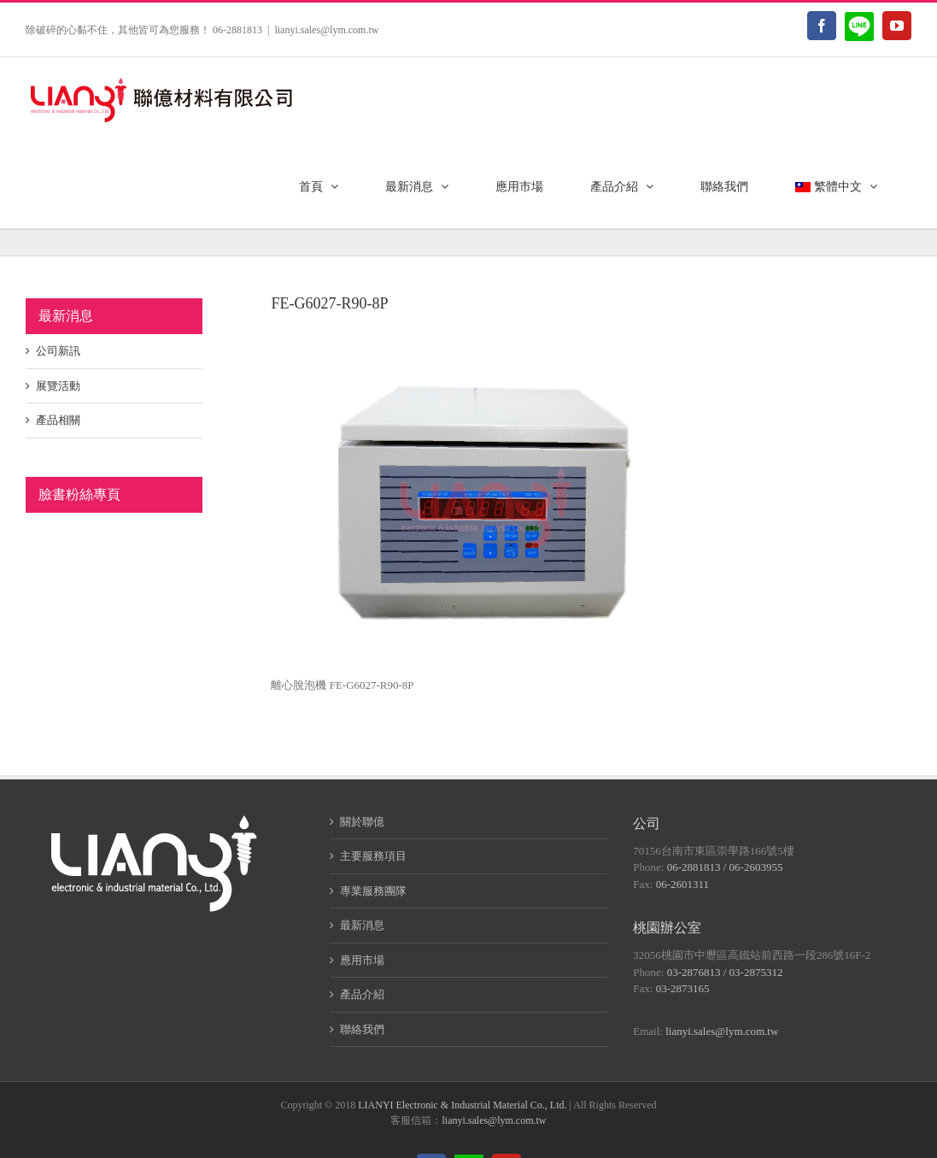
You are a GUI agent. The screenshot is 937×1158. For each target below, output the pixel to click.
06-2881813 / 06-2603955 (725, 867)
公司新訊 (58, 350)
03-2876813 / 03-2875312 (725, 972)
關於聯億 (362, 821)
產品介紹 (362, 994)
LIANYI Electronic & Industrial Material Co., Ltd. (462, 1105)
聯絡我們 (362, 1029)
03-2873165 (683, 988)
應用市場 (362, 960)
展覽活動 (58, 385)
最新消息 (362, 925)
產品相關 (58, 420)
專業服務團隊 (373, 891)
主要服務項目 (373, 855)
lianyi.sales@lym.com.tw (326, 30)
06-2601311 (682, 884)
